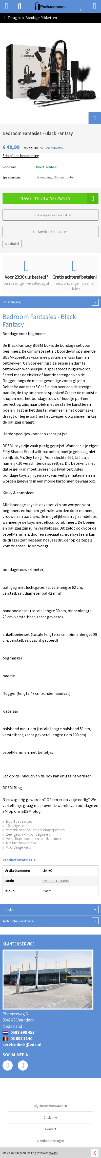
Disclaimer (51, 1117)
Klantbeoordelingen (50, 1141)
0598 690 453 (19, 1032)
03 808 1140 (17, 1038)
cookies (53, 1153)
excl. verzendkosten (51, 148)
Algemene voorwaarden (50, 1106)
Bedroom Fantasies (56, 881)
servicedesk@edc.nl (22, 1044)
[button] (94, 118)
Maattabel (12, 244)
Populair (50, 909)
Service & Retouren (50, 231)
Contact (50, 1129)
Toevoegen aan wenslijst (51, 215)
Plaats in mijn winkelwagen (58, 198)
